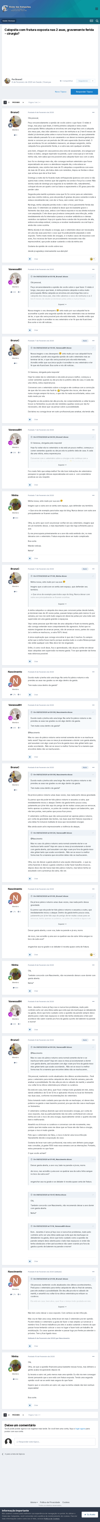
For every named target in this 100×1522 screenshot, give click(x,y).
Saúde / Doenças (43, 82)
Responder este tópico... (28, 1442)
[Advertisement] (50, 55)
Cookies (66, 1502)
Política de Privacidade (50, 1502)
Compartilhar (66, 81)
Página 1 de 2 (34, 102)
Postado (41, 112)
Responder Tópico (84, 92)
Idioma (34, 1502)
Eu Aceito (89, 1514)
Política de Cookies (52, 1519)
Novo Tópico (60, 92)
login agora (80, 1428)
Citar (36, 259)
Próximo (16, 102)
